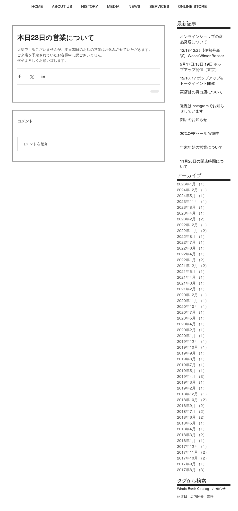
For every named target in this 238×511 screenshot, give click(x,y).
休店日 (182, 496)
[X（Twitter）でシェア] (31, 76)
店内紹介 (197, 496)
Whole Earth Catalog (193, 489)
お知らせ (219, 489)
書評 (210, 496)
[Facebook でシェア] (19, 76)
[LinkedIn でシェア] (43, 76)
